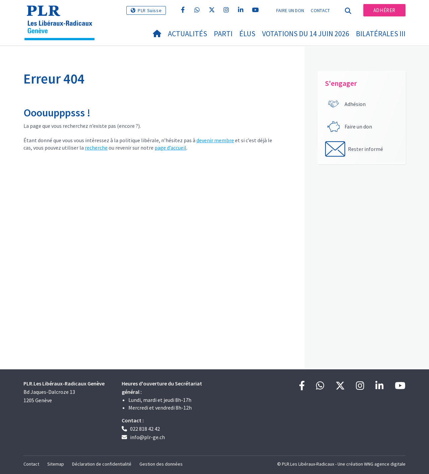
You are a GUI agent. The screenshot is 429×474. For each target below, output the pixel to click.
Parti (223, 33)
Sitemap (55, 464)
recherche (96, 147)
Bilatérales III (381, 33)
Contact (320, 10)
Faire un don (290, 10)
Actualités (187, 33)
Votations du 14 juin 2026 (305, 33)
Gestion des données (161, 464)
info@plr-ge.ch (147, 437)
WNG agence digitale (385, 464)
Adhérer (384, 10)
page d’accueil (170, 147)
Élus (247, 33)
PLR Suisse (150, 10)
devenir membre (215, 140)
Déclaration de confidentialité (101, 464)
